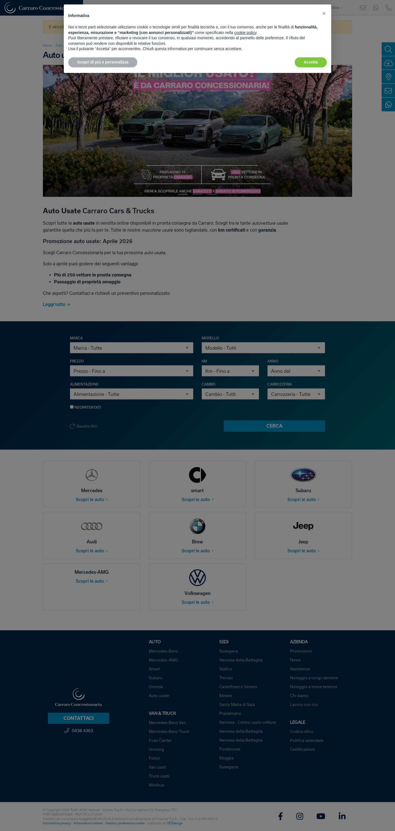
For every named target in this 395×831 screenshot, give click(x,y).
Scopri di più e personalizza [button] (102, 62)
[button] (324, 13)
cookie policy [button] (245, 32)
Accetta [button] (311, 62)
